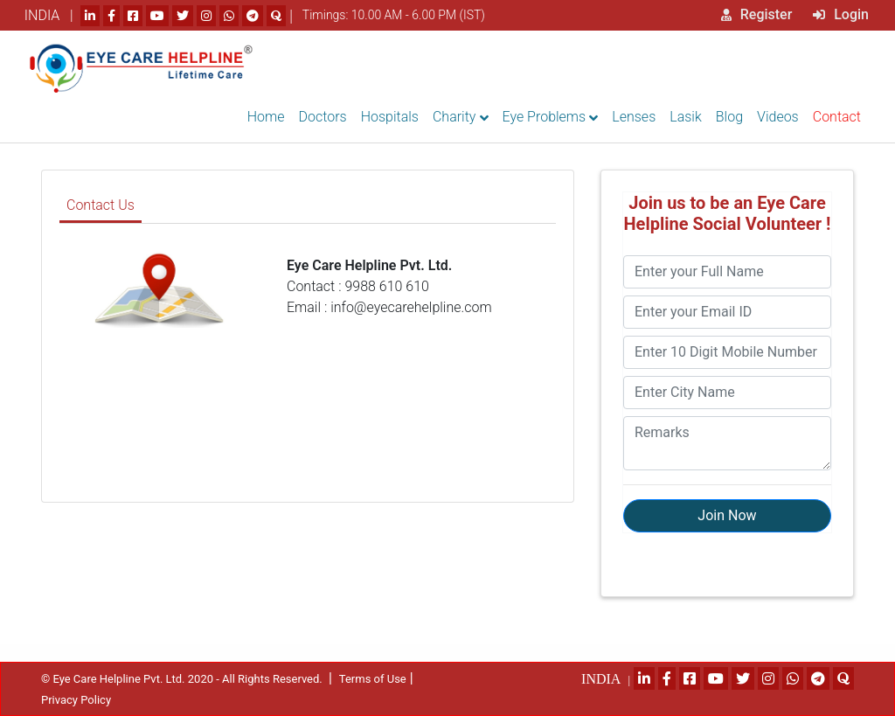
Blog (729, 116)
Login (841, 14)
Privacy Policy (76, 699)
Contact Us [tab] (100, 205)
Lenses (634, 116)
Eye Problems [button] (544, 116)
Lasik (686, 116)
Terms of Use (372, 678)
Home (266, 116)
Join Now (726, 515)
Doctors (323, 116)
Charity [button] (454, 116)
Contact (837, 116)
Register (757, 14)
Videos (778, 116)
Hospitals (390, 116)
